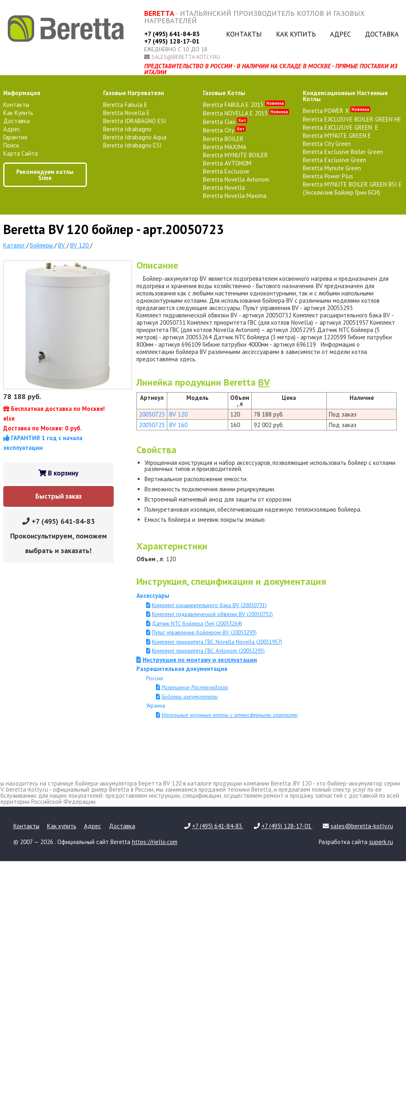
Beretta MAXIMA (224, 147)
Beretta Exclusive (226, 171)
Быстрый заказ (58, 496)
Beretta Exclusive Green (334, 160)
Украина (155, 705)
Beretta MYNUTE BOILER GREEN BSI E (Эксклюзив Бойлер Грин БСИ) (352, 188)
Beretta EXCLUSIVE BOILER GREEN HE (352, 119)
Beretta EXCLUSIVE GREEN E (340, 127)
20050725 (152, 425)
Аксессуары (152, 595)
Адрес (340, 34)
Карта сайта (20, 153)
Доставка (382, 34)
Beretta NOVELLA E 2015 (246, 113)
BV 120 (178, 414)
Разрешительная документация (181, 669)
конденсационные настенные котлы (345, 96)
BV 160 (178, 425)
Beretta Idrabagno (127, 129)
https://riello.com (154, 842)
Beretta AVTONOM (227, 163)
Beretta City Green (327, 144)
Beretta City (224, 130)
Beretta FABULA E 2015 (244, 105)
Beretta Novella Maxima (234, 196)
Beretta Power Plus (328, 176)
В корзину (58, 473)
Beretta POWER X (336, 111)
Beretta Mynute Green (332, 168)
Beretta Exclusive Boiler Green (343, 152)
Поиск (11, 145)
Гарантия (15, 137)
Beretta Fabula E (125, 105)
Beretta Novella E (126, 113)
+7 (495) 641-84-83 (172, 33)
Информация (21, 93)
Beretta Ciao (225, 122)
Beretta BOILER (223, 139)
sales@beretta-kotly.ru (185, 57)
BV (264, 382)
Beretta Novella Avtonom (236, 179)
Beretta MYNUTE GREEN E (337, 135)
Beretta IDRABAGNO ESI (134, 121)
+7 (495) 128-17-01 (171, 41)
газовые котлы (224, 93)
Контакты (244, 34)
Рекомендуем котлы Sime (44, 175)
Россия (154, 678)
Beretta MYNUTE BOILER (235, 155)
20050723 (152, 414)
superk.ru (381, 842)
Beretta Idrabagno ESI (132, 145)
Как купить (296, 34)
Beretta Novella (224, 187)
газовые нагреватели (133, 93)
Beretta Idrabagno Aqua (134, 137)
